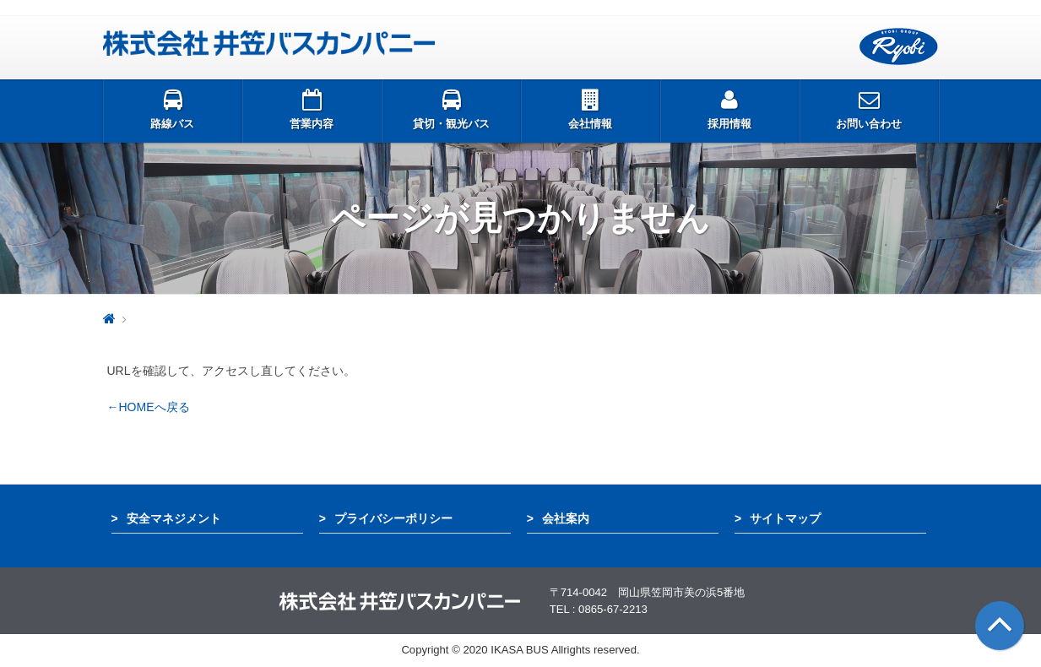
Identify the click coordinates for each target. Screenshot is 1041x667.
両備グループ (899, 47)
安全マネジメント (174, 518)
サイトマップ (785, 518)
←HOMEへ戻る (148, 407)
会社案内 (565, 518)
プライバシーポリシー (393, 518)
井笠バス (269, 43)
